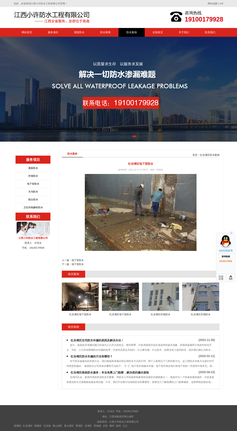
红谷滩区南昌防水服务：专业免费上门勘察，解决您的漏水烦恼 (110, 372)
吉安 (105, 425)
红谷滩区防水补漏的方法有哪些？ (92, 356)
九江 (125, 425)
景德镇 (97, 425)
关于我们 (184, 32)
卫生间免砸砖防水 (33, 207)
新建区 (38, 425)
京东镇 (47, 425)
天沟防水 (33, 191)
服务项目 (53, 32)
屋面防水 (79, 32)
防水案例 (131, 32)
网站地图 (212, 3)
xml (221, 3)
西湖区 (79, 425)
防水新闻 (105, 32)
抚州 (118, 425)
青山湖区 (57, 425)
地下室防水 (33, 183)
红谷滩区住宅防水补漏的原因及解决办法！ (97, 340)
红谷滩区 (28, 425)
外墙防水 (33, 175)
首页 (194, 155)
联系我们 (210, 32)
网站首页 (27, 32)
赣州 (111, 425)
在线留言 (158, 32)
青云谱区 (69, 425)
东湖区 (88, 425)
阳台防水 (33, 199)
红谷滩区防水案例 (210, 155)
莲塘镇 (17, 425)
